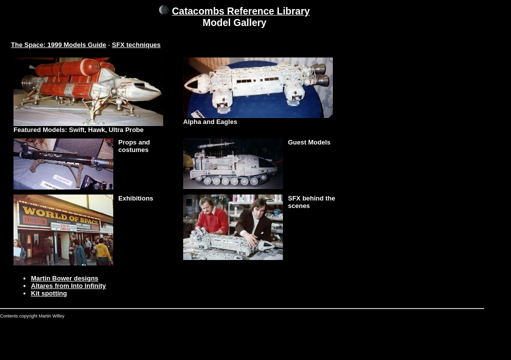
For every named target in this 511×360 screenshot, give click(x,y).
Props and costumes (134, 146)
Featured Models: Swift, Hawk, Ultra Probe (78, 130)
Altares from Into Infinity (68, 286)
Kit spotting (49, 293)
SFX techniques (136, 44)
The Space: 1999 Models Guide (58, 44)
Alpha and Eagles (210, 122)
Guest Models (309, 142)
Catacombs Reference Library (241, 11)
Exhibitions (135, 198)
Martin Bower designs (64, 278)
